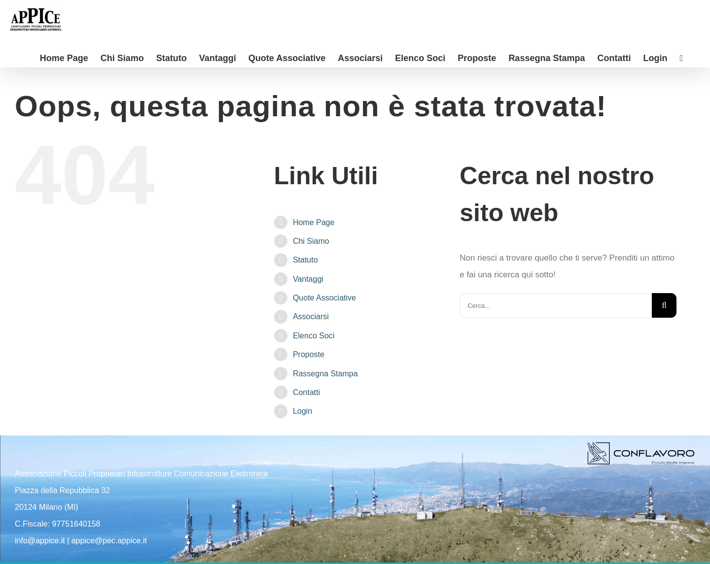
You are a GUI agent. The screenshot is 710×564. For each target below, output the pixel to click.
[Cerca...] (556, 305)
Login (302, 411)
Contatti (306, 392)
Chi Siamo (311, 241)
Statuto (305, 260)
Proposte (308, 354)
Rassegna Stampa (325, 373)
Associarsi (311, 316)
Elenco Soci (314, 336)
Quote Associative (324, 298)
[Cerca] (664, 305)
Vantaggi (308, 279)
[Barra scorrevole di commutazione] (681, 57)
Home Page (314, 222)
